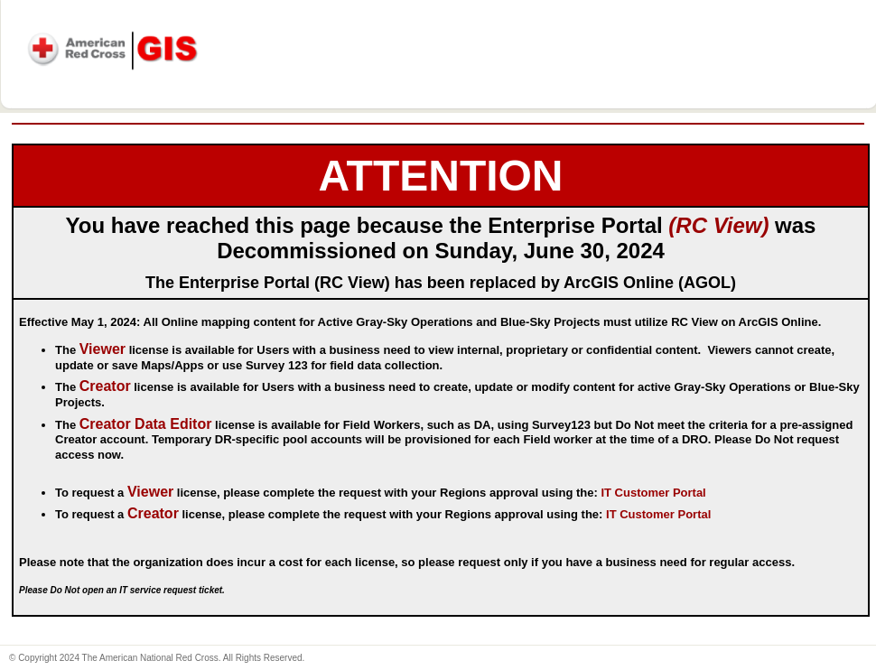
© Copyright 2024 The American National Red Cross (114, 658)
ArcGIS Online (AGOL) (650, 283)
